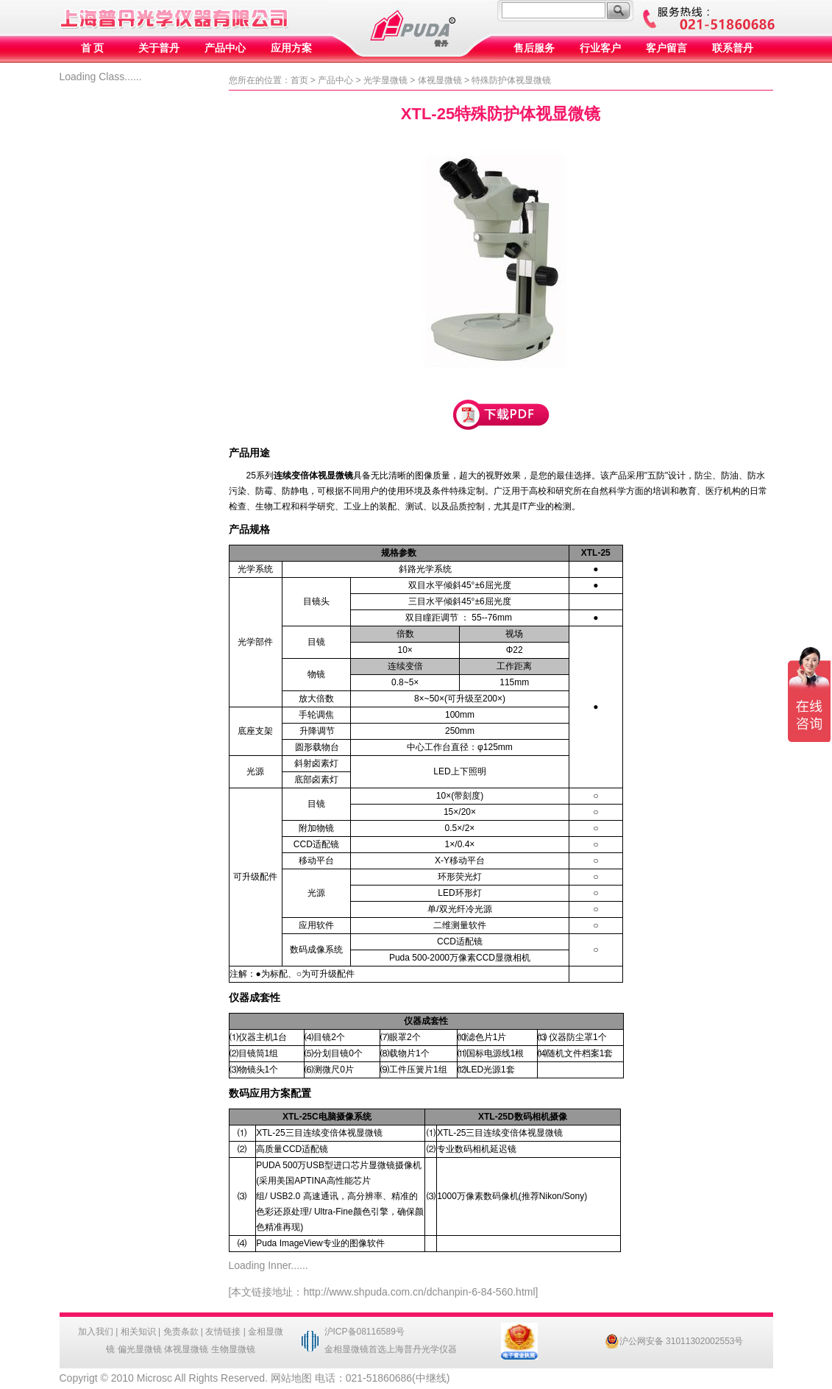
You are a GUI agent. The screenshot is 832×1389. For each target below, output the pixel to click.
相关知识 (138, 1331)
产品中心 (225, 48)
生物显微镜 (233, 1349)
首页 (299, 80)
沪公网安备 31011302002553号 (674, 1341)
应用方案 (291, 48)
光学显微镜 (385, 80)
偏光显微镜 (140, 1349)
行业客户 (600, 48)
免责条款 (181, 1331)
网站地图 (291, 1378)
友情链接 (223, 1331)
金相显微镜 (346, 1349)
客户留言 (666, 48)
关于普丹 (158, 48)
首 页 (92, 48)
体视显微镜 (440, 80)
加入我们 (95, 1331)
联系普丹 (732, 48)
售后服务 (534, 48)
